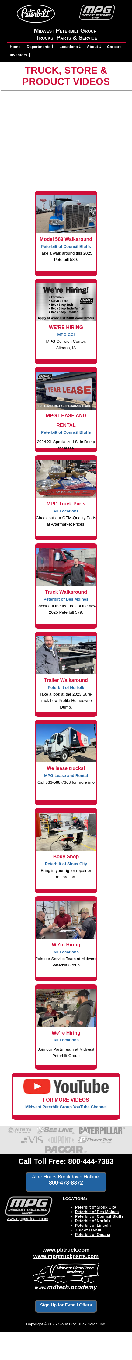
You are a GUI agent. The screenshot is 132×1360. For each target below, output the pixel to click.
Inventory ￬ (20, 55)
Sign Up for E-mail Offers (66, 1305)
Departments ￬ (40, 46)
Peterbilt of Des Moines (97, 1211)
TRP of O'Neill (88, 1230)
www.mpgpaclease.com (27, 1216)
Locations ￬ (70, 46)
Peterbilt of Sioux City (95, 1207)
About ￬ (94, 46)
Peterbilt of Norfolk (93, 1221)
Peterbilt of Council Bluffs (99, 1216)
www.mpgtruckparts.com (66, 1256)
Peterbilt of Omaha (92, 1234)
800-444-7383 (90, 1161)
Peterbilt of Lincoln (93, 1225)
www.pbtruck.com (66, 1250)
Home (15, 46)
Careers (114, 46)
